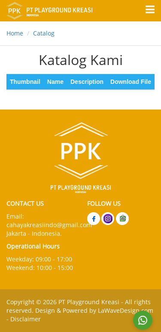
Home (14, 33)
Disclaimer (25, 319)
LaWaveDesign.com (125, 310)
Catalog (44, 33)
